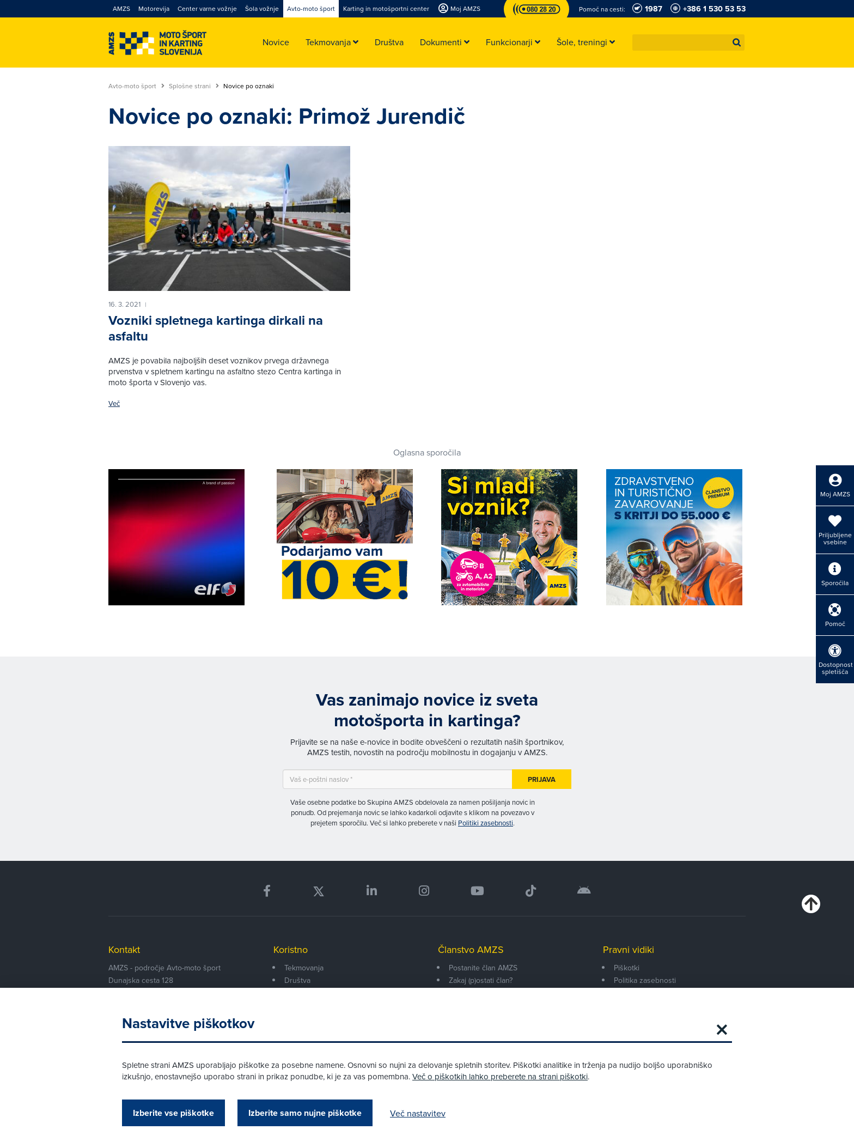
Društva (297, 980)
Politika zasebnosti (645, 980)
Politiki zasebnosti (485, 823)
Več (114, 403)
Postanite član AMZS (483, 967)
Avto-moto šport (136, 86)
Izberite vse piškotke (173, 1113)
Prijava (542, 779)
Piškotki (626, 967)
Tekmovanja (304, 967)
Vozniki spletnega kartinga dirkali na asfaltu (215, 328)
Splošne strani (194, 86)
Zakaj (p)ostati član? (481, 980)
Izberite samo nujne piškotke (305, 1113)
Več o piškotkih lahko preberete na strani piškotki (500, 1076)
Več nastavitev (418, 1113)
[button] (737, 42)
